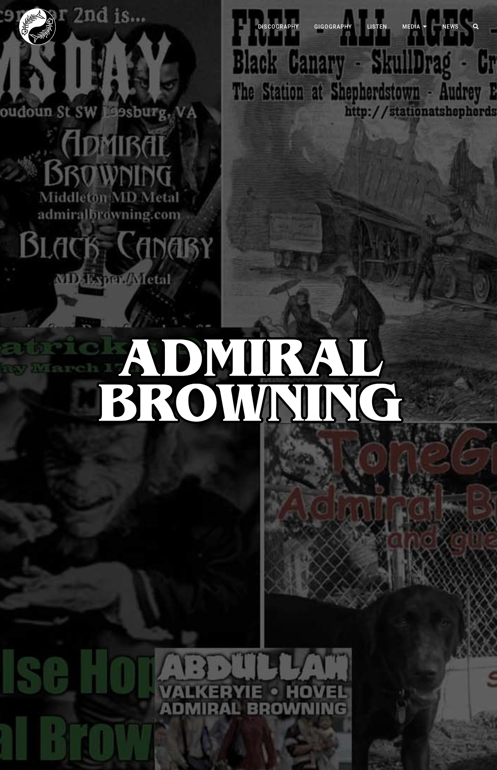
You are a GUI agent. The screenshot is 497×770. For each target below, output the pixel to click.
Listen (377, 27)
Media (411, 27)
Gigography (333, 27)
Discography (278, 27)
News (450, 27)
